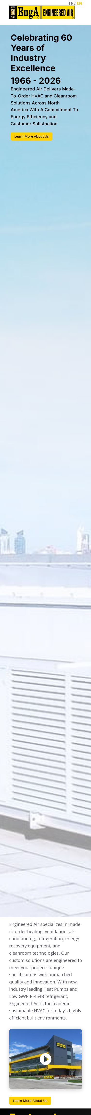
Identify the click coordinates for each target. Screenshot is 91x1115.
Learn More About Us (31, 136)
